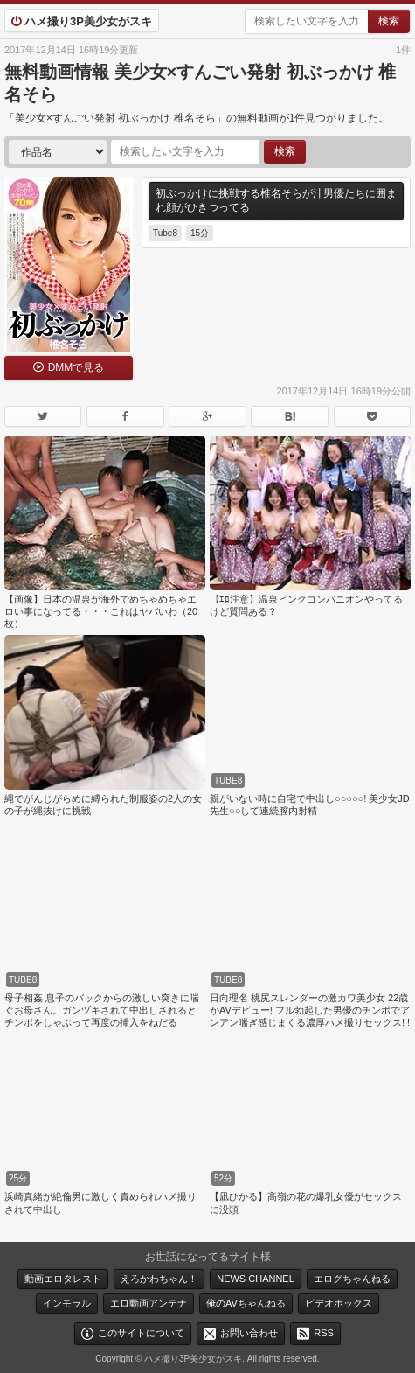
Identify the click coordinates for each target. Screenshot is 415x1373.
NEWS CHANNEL (255, 1278)
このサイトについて (141, 1333)
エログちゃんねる (352, 1278)
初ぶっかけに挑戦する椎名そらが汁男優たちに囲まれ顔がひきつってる (276, 200)
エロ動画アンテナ (148, 1303)
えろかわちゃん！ (159, 1278)
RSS (324, 1333)
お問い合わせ (249, 1333)
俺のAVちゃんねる (246, 1303)
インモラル (67, 1303)
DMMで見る (76, 367)
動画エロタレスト (62, 1278)
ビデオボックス (338, 1303)
